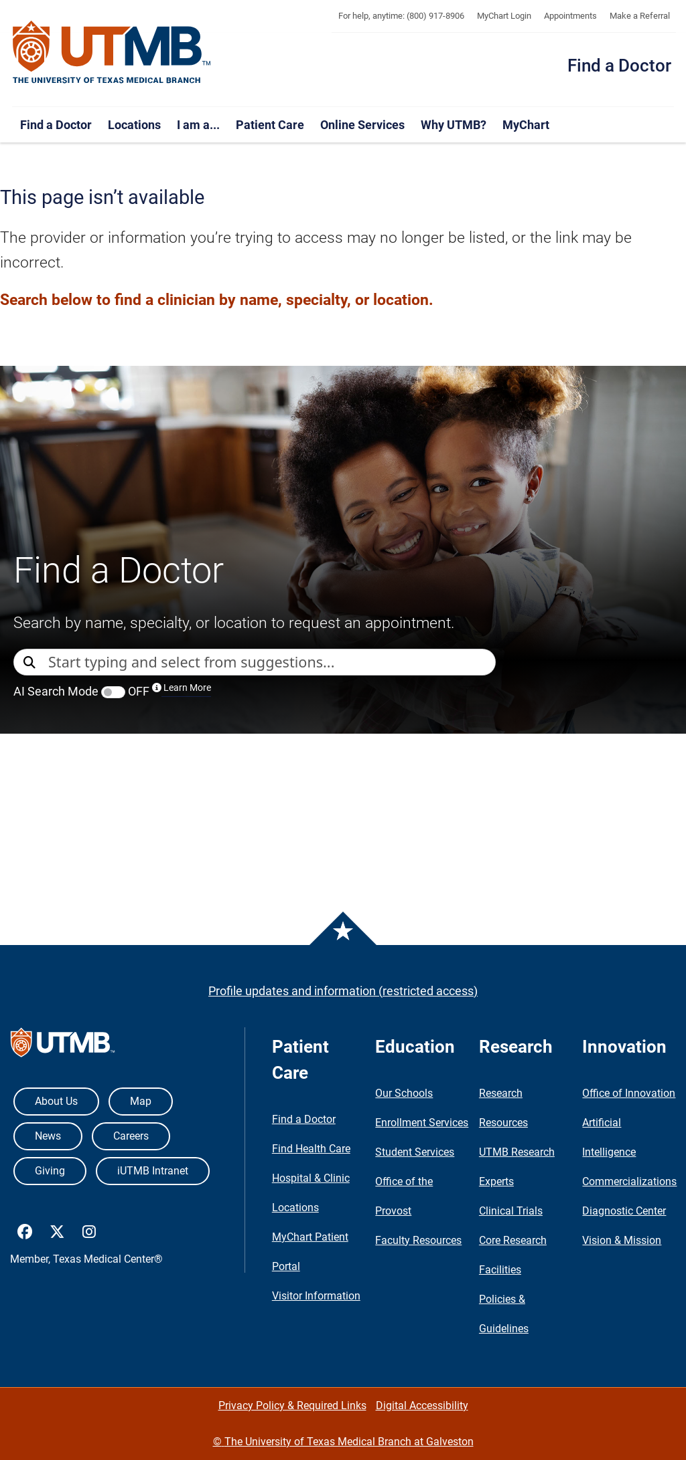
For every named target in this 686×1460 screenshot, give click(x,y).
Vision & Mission (621, 1240)
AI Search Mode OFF (112, 691)
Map (140, 1101)
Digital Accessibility (422, 1405)
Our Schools (404, 1093)
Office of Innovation (628, 1093)
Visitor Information (316, 1295)
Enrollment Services (421, 1122)
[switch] (113, 692)
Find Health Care (311, 1148)
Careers (131, 1136)
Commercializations (629, 1181)
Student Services (414, 1152)
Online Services (362, 125)
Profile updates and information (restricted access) (343, 991)
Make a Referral (640, 16)
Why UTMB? (453, 125)
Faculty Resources (418, 1240)
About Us (56, 1101)
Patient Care (270, 125)
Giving (50, 1170)
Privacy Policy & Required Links (292, 1405)
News (48, 1136)
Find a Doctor (619, 66)
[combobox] (271, 662)
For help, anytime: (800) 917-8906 (401, 16)
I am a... (198, 125)
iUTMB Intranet (152, 1170)
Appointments (570, 16)
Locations (134, 125)
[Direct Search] (31, 663)
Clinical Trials (511, 1211)
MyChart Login (504, 16)
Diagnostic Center (624, 1211)
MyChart (525, 125)
